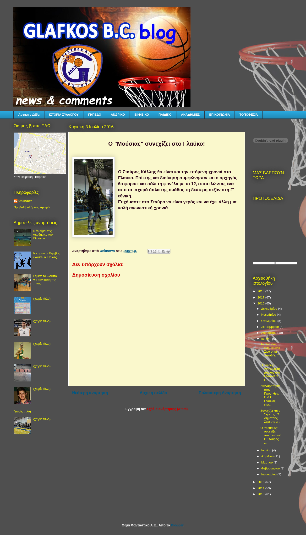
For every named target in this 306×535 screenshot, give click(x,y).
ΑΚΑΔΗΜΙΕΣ (190, 114)
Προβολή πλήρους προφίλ (32, 207)
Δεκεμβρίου (269, 308)
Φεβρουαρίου (271, 468)
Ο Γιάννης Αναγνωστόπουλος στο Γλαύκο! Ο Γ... (270, 372)
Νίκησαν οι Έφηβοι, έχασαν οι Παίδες (46, 255)
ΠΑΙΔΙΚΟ (164, 114)
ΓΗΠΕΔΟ (94, 114)
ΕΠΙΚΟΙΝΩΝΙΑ (219, 114)
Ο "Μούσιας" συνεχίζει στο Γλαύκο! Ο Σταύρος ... (270, 435)
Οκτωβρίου (269, 321)
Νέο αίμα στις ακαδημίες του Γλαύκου (43, 234)
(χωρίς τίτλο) (41, 298)
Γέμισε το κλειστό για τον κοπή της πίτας (45, 279)
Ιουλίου (266, 339)
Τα (274, 263)
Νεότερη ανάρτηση (90, 393)
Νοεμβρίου (269, 314)
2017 (261, 297)
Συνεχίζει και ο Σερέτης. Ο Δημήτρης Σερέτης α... (270, 416)
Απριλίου (267, 456)
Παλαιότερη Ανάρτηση (220, 393)
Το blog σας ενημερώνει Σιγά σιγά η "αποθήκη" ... (270, 351)
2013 (261, 494)
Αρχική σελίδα (29, 114)
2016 (261, 303)
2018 (261, 291)
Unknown (25, 201)
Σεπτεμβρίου (270, 327)
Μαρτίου (267, 462)
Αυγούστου (269, 332)
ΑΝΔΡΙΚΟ (118, 114)
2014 (261, 488)
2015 (261, 482)
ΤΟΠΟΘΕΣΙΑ (249, 114)
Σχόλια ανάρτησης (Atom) (167, 409)
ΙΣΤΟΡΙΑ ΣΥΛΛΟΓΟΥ (64, 114)
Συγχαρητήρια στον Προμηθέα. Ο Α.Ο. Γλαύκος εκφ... (269, 395)
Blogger (177, 525)
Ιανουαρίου (269, 474)
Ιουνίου (266, 450)
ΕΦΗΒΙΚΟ (141, 114)
